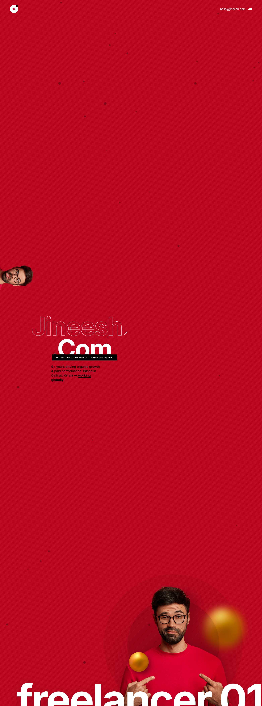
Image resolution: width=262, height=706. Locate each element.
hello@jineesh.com (233, 9)
